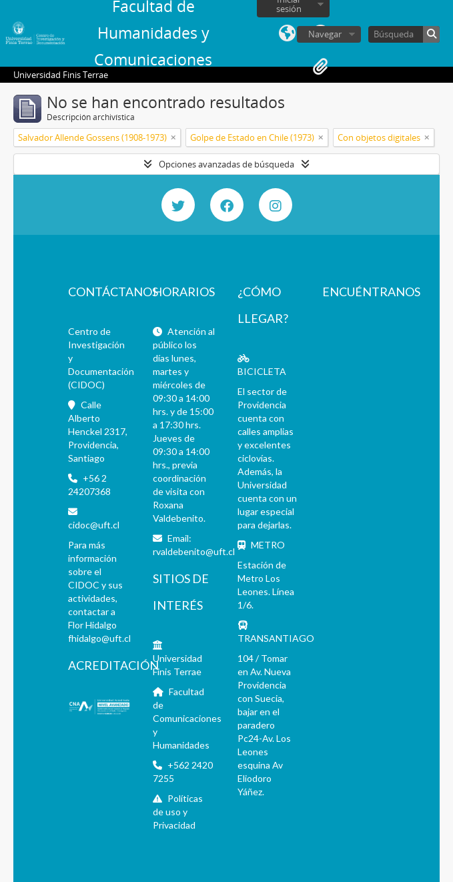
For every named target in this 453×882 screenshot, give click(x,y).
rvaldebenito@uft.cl (194, 551)
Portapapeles (320, 66)
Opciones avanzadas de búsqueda (226, 164)
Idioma (287, 33)
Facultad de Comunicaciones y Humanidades (187, 718)
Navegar (325, 34)
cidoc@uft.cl (93, 524)
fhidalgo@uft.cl (99, 638)
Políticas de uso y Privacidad (178, 812)
